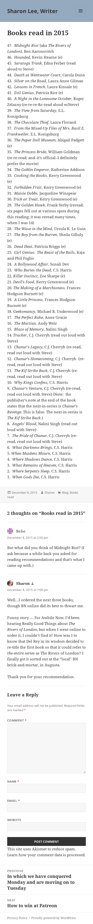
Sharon (50, 492)
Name (13, 781)
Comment (17, 720)
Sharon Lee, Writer (32, 11)
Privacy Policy (17, 918)
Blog (65, 492)
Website (14, 820)
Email (13, 801)
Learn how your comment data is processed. (46, 854)
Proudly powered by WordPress (53, 918)
